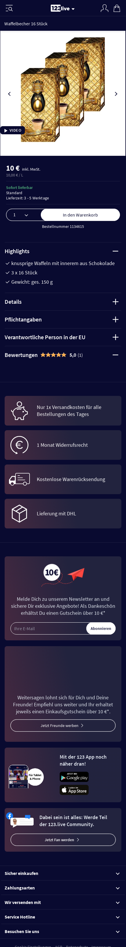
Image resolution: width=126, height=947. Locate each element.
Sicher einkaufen (62, 873)
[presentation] (10, 94)
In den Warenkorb (80, 215)
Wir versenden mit (62, 902)
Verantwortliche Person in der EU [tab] (61, 337)
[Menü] (9, 8)
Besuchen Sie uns (62, 931)
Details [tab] (61, 301)
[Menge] (29, 215)
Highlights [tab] (61, 251)
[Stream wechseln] (74, 9)
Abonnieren (101, 628)
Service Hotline (62, 917)
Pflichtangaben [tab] (61, 319)
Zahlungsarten (62, 888)
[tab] (63, 355)
